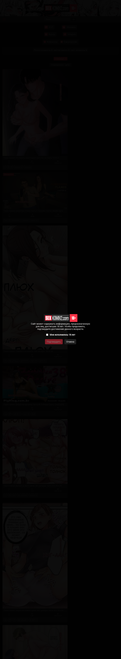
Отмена (70, 341)
